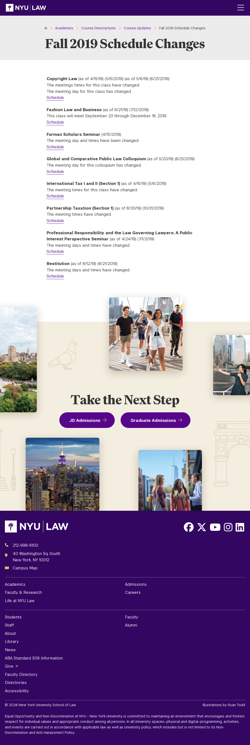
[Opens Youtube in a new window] (215, 527)
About (10, 633)
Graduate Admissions (153, 420)
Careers (133, 592)
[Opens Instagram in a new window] (228, 527)
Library (12, 641)
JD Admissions (84, 420)
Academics (15, 584)
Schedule (55, 97)
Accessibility (17, 690)
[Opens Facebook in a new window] (189, 527)
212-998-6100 (25, 545)
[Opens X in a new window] (202, 527)
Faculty (131, 617)
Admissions (136, 584)
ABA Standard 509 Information (34, 658)
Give (9, 666)
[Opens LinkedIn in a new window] (240, 527)
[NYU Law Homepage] (26, 8)
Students (13, 617)
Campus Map (25, 568)
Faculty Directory (21, 674)
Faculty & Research (23, 592)
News (10, 649)
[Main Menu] (240, 7)
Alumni (131, 625)
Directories (16, 682)
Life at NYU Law (19, 600)
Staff (9, 625)
